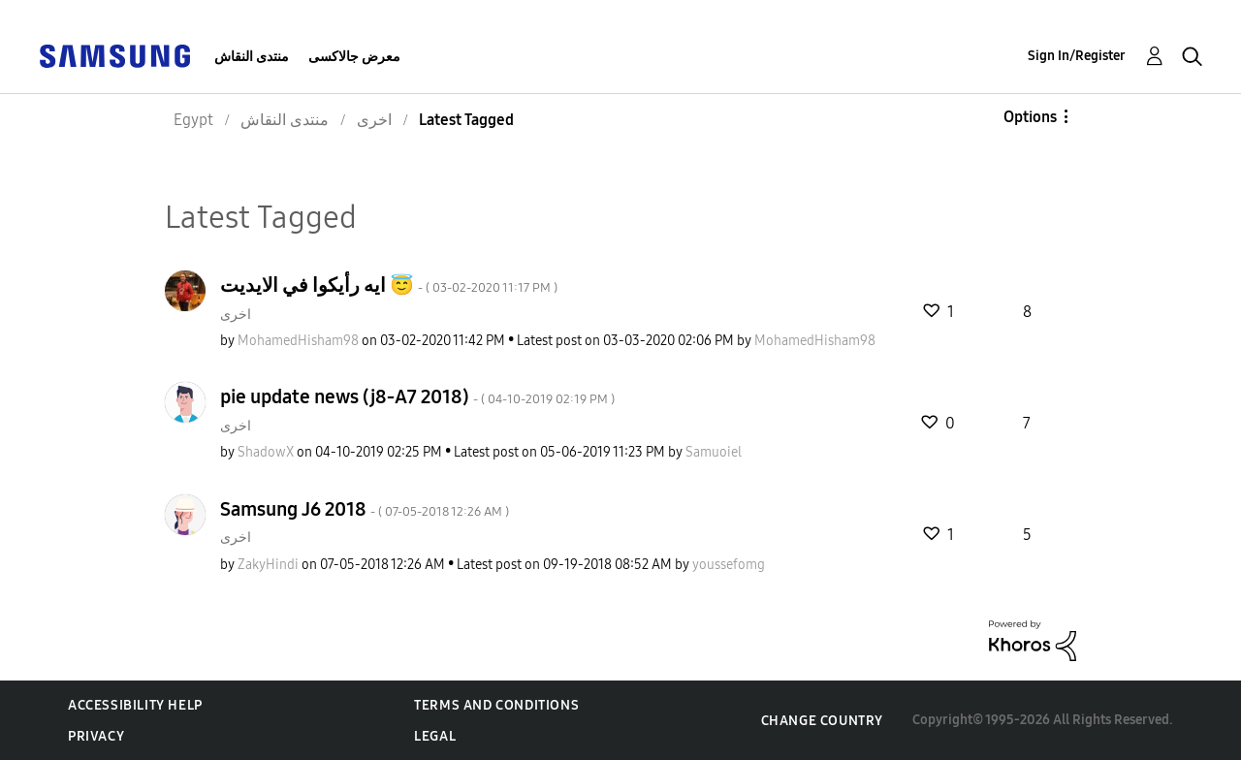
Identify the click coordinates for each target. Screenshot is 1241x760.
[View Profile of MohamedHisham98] (298, 340)
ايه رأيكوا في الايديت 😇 (388, 285)
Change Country (822, 720)
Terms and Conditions (496, 705)
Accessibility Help (135, 705)
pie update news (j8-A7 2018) (417, 396)
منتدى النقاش (251, 56)
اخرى (235, 314)
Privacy (96, 736)
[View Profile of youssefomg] (728, 564)
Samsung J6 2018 (364, 509)
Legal (435, 736)
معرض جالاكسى (354, 56)
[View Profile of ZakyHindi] (268, 564)
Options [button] (1030, 117)
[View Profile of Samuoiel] (713, 452)
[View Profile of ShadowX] (266, 452)
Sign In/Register (1077, 56)
